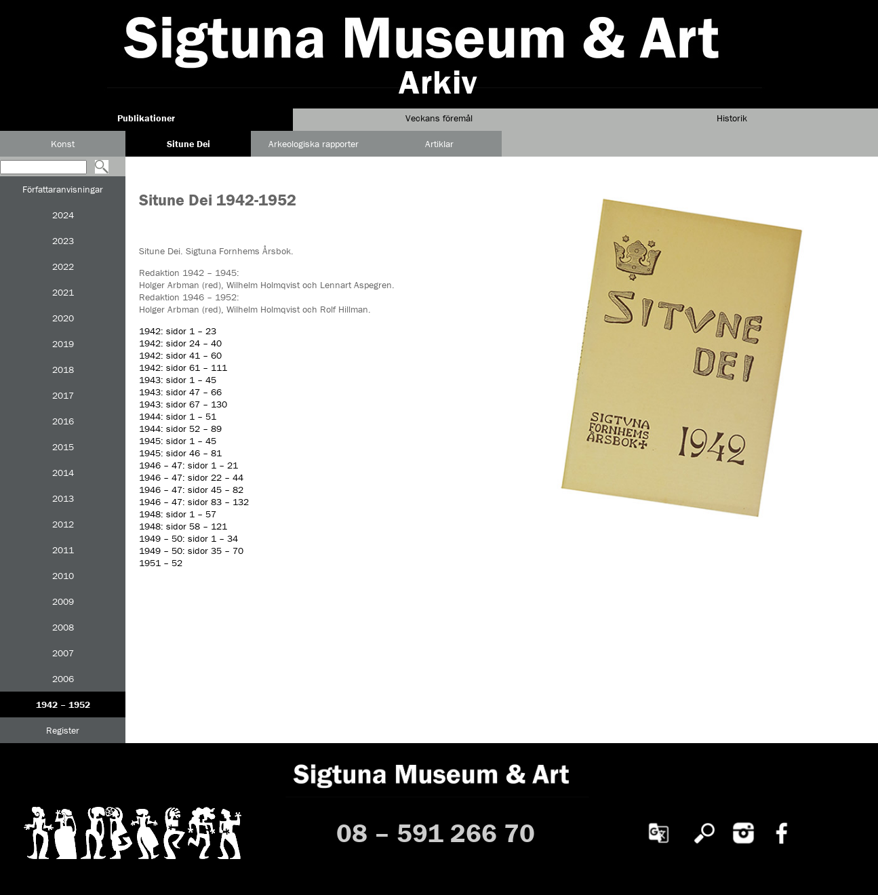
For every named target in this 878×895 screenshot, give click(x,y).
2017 (63, 395)
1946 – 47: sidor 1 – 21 (188, 465)
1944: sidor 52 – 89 (180, 428)
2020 (63, 318)
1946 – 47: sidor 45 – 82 (191, 489)
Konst (63, 144)
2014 (63, 472)
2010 (63, 576)
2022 (63, 266)
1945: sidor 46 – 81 (180, 453)
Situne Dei (188, 144)
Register (62, 730)
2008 (63, 627)
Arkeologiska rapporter (313, 144)
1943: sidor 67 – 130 (183, 404)
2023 (63, 241)
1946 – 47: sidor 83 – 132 (194, 502)
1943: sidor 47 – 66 (180, 392)
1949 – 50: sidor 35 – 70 (191, 550)
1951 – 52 (160, 563)
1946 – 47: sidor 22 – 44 (191, 477)
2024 (63, 215)
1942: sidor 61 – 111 (183, 367)
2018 (63, 369)
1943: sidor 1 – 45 (177, 380)
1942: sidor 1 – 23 (177, 331)
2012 (63, 524)
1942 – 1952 (63, 704)
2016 (63, 421)
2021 (63, 292)
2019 (63, 344)
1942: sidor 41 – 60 (180, 355)
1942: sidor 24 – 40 (180, 343)
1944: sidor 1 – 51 (177, 416)
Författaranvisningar (62, 189)
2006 (63, 679)
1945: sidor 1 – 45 (177, 441)
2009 (63, 601)
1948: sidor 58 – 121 (183, 526)
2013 (63, 498)
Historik (732, 118)
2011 (63, 550)
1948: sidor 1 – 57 (177, 514)
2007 (63, 653)
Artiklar (439, 144)
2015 (63, 447)
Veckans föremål (439, 118)
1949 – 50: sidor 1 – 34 (188, 538)
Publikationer (146, 118)
